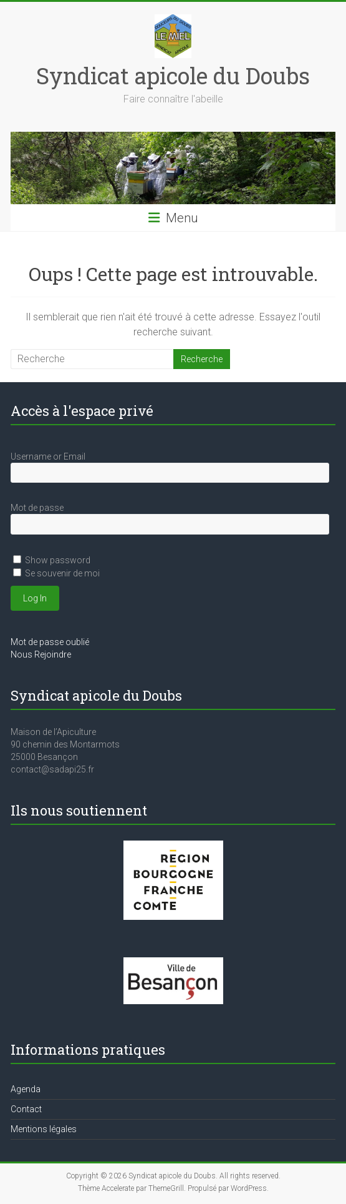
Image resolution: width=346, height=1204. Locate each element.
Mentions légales (44, 1129)
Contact (26, 1109)
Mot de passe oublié (50, 642)
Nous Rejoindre (41, 654)
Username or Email (48, 456)
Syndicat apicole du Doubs (173, 76)
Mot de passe (37, 508)
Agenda (26, 1089)
